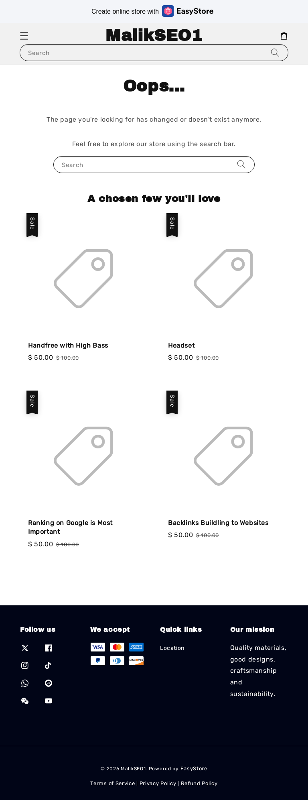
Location (172, 648)
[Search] (275, 52)
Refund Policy (199, 783)
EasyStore (193, 768)
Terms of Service (112, 783)
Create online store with (152, 11)
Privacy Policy (158, 783)
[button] (24, 36)
